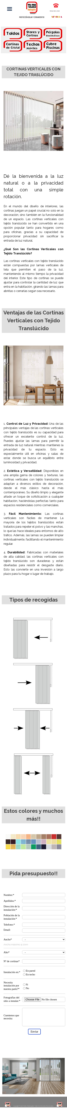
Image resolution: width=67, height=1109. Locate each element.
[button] (56, 5)
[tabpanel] (33, 40)
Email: (7, 929)
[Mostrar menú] (9, 9)
